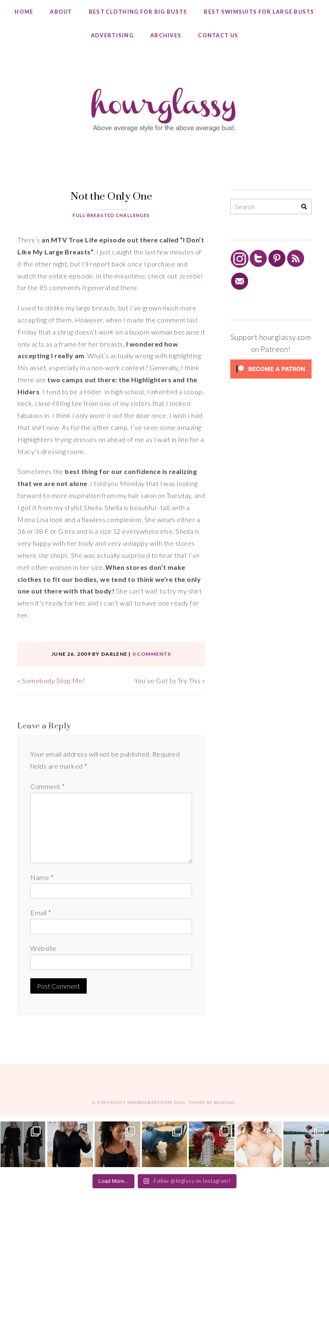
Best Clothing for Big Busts (138, 11)
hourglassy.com (150, 1102)
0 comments (151, 654)
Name (42, 877)
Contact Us (218, 35)
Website (43, 948)
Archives (165, 35)
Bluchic (224, 1102)
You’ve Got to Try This (167, 680)
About (61, 11)
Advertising (112, 35)
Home (24, 11)
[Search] (304, 207)
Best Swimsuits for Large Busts (259, 11)
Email (40, 912)
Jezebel (190, 276)
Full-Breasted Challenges (111, 215)
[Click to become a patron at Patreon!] (271, 378)
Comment (47, 786)
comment (171, 320)
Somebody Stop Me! (53, 680)
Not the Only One (112, 196)
